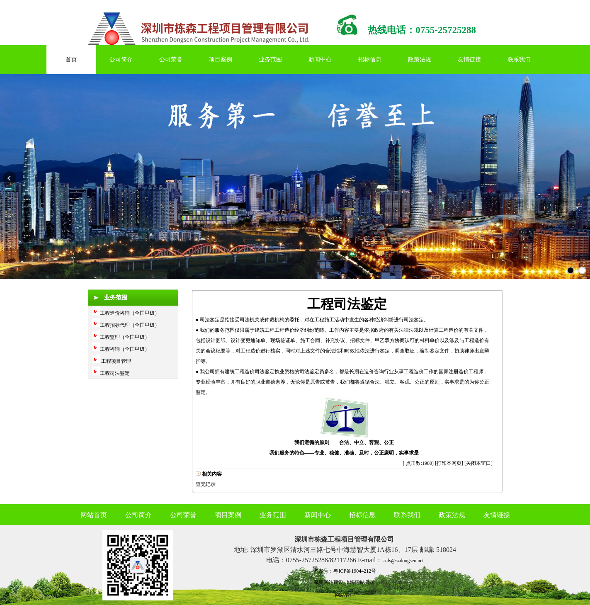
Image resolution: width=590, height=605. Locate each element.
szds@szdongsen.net (402, 561)
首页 (71, 59)
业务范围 (270, 59)
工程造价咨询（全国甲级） (130, 313)
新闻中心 (320, 59)
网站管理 (345, 595)
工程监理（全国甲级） (125, 337)
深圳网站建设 (328, 582)
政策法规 (419, 59)
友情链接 (469, 59)
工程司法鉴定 (115, 373)
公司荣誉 (170, 59)
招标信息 (369, 59)
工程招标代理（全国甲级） (130, 325)
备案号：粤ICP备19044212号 (344, 571)
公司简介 (121, 59)
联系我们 (519, 59)
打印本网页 (449, 463)
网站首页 (93, 514)
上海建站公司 (360, 582)
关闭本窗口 (478, 463)
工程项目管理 (115, 361)
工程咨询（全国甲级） (125, 349)
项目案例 (220, 59)
